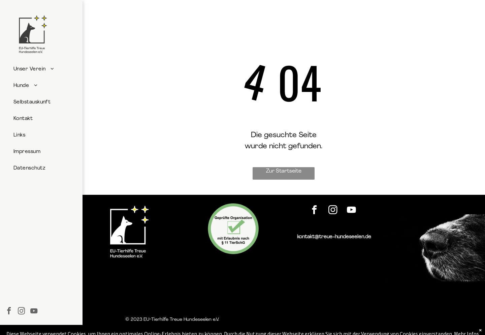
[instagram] (21, 312)
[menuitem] (40, 69)
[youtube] (33, 312)
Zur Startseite (283, 171)
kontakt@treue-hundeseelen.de (334, 237)
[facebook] (8, 312)
